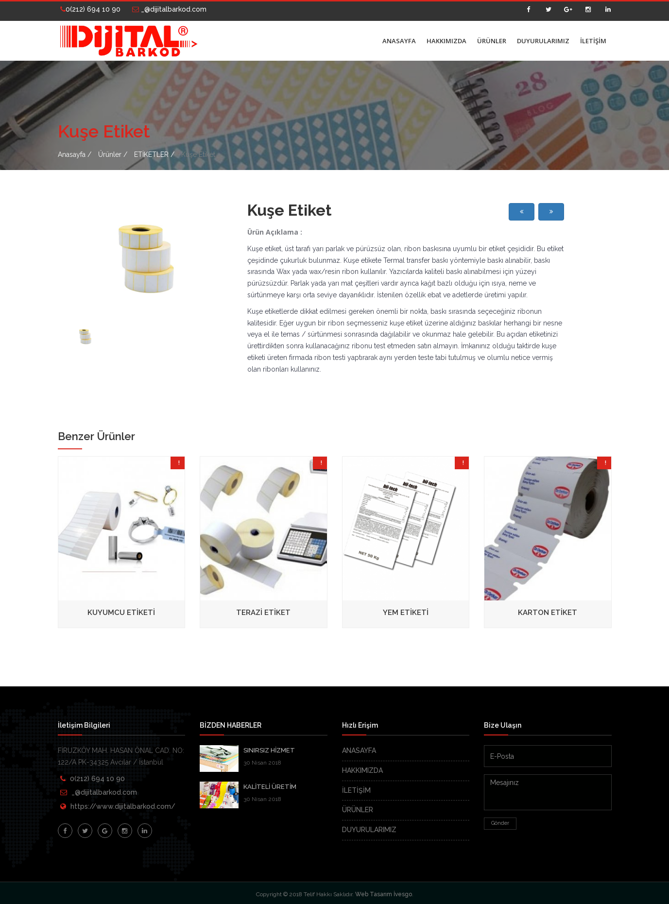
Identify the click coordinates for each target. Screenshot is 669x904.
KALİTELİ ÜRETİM (269, 786)
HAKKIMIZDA (446, 40)
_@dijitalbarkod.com (169, 9)
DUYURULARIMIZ (543, 40)
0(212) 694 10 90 (90, 9)
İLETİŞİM (593, 40)
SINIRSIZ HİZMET (269, 750)
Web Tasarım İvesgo (383, 894)
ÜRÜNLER (491, 40)
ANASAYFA (399, 40)
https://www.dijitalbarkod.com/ (122, 806)
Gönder (500, 823)
